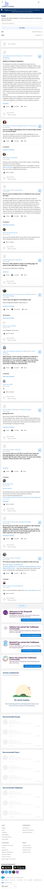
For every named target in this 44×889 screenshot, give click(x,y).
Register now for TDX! (10, 10)
